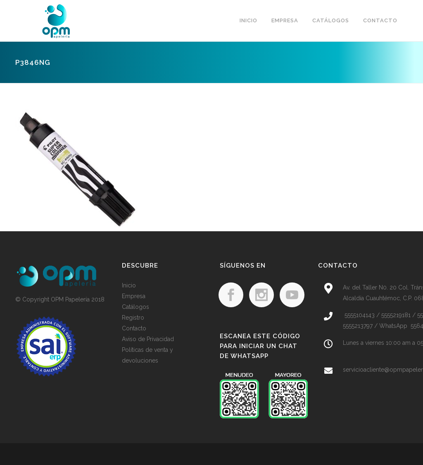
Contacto (134, 328)
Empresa (133, 296)
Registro (133, 317)
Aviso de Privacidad (148, 339)
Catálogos (135, 307)
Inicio (129, 285)
